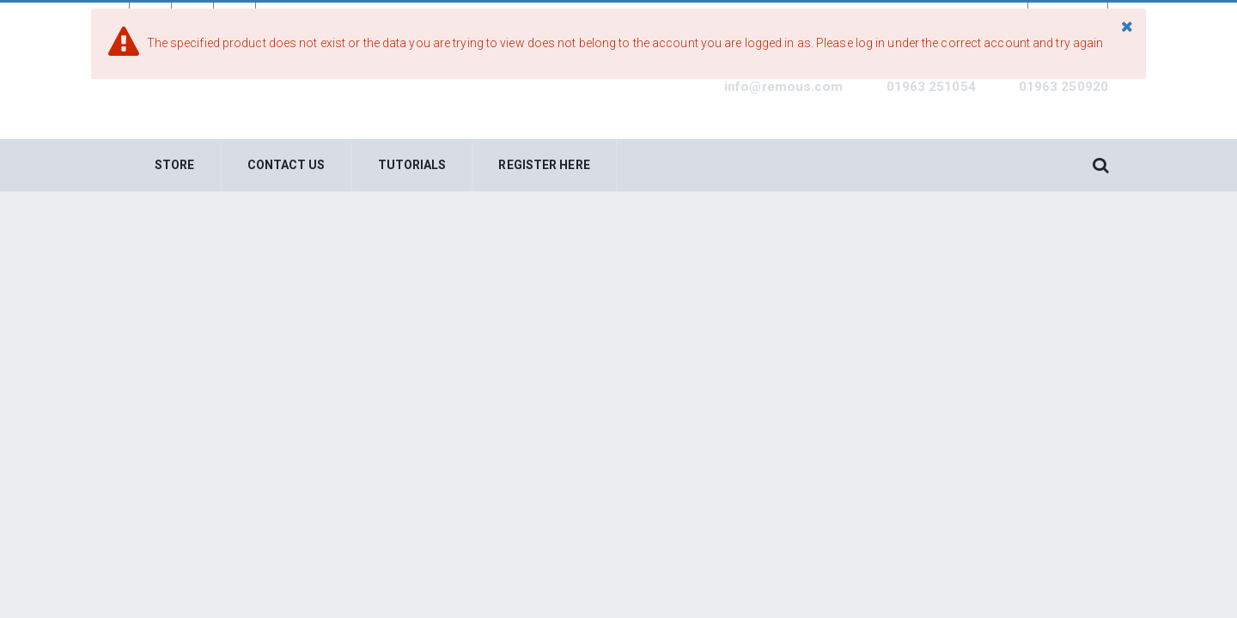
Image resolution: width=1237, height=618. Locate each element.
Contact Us (286, 165)
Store (175, 165)
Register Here (543, 165)
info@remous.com (784, 86)
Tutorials (412, 165)
